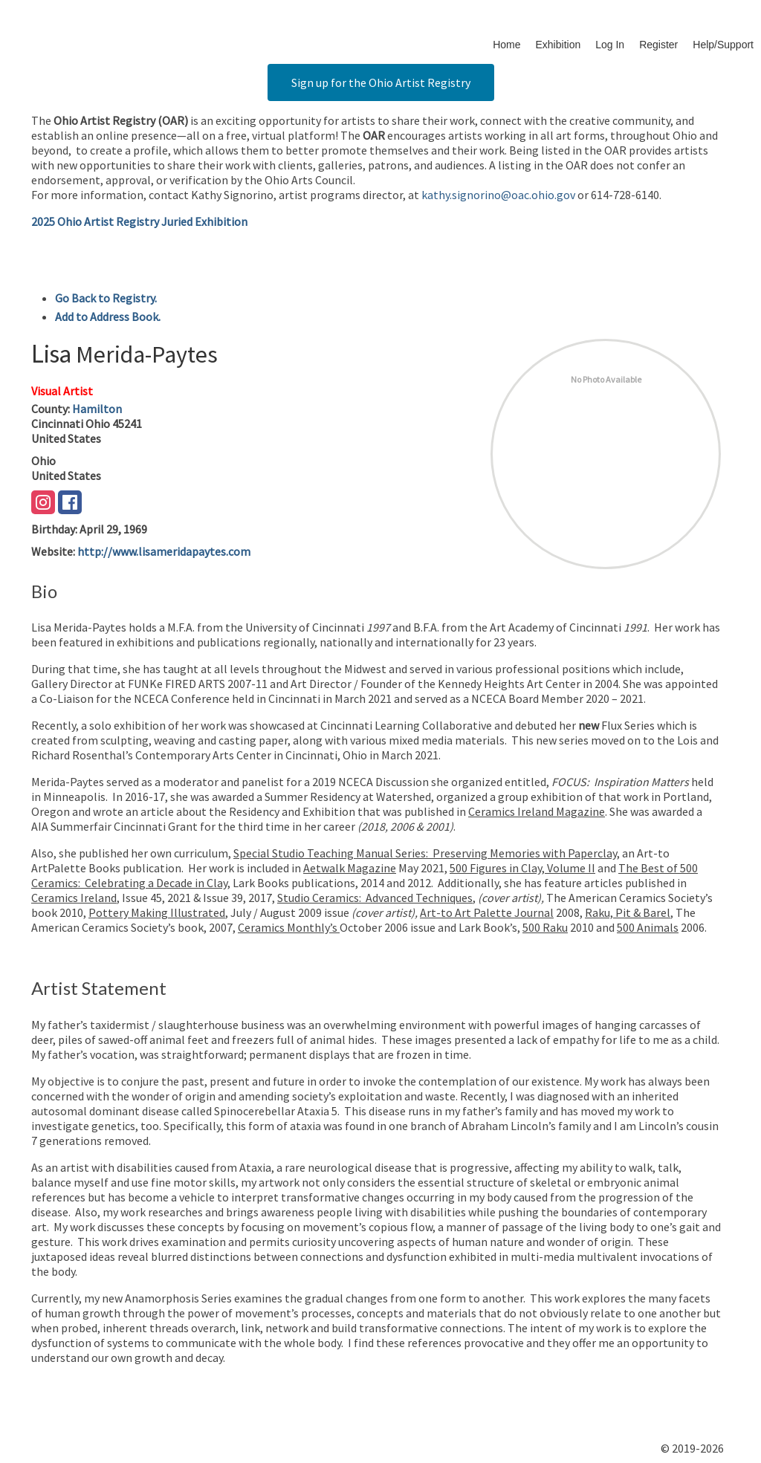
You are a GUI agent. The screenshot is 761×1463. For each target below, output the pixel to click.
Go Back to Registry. (106, 298)
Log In (609, 45)
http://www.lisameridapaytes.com (163, 551)
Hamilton (97, 408)
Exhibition (558, 45)
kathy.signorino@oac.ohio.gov (498, 194)
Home (506, 45)
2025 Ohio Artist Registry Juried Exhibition (139, 221)
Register (658, 45)
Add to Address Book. (108, 316)
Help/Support (723, 45)
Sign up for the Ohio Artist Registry (380, 82)
